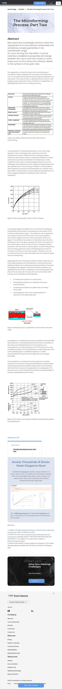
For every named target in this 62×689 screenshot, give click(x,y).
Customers (11, 629)
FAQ (45, 683)
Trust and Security (13, 622)
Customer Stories (13, 646)
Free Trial (39, 3)
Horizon (43, 513)
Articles (10, 660)
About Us (10, 619)
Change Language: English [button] (17, 602)
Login (51, 3)
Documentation (13, 664)
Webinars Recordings (14, 671)
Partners (10, 625)
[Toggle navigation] (58, 3)
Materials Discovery (14, 653)
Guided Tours (12, 667)
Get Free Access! (31, 685)
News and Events (13, 674)
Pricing (10, 640)
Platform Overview (13, 643)
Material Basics (12, 650)
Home (9, 683)
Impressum (17, 683)
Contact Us (36, 581)
